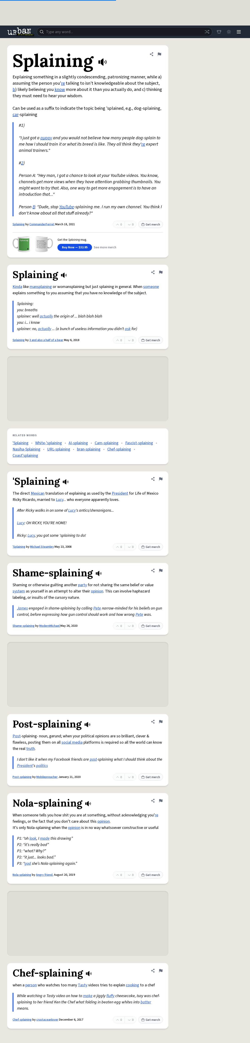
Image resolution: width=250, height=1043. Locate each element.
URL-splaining (58, 449)
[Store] (219, 32)
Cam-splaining (106, 443)
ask (128, 329)
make (87, 996)
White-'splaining (48, 443)
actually (46, 316)
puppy (46, 138)
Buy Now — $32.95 (75, 247)
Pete (97, 608)
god (27, 863)
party (82, 585)
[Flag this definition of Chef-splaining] (160, 970)
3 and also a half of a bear (46, 340)
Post (17, 736)
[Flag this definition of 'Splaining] (160, 479)
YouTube (66, 207)
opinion (97, 591)
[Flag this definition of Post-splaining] (160, 721)
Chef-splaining (119, 449)
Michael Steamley (42, 547)
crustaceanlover (47, 1019)
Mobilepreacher (47, 777)
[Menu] (239, 32)
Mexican (37, 493)
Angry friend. (44, 875)
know (60, 89)
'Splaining (21, 443)
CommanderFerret (42, 224)
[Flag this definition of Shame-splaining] (160, 570)
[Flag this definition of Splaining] (159, 54)
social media (72, 742)
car (15, 115)
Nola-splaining (22, 875)
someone (151, 287)
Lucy (59, 499)
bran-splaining (89, 449)
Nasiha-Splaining (26, 449)
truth (30, 748)
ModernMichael (49, 626)
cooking (132, 985)
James (22, 608)
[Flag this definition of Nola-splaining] (160, 800)
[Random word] (207, 31)
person (31, 985)
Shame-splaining (24, 626)
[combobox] (124, 31)
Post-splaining (22, 777)
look (32, 838)
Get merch (150, 224)
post (93, 759)
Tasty (82, 985)
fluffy (110, 996)
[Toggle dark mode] (229, 32)
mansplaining (41, 287)
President (120, 493)
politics (42, 765)
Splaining (19, 224)
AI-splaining (78, 443)
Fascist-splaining (139, 443)
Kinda (17, 287)
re (63, 83)
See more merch (105, 247)
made (45, 838)
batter (145, 1002)
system (19, 591)
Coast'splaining (25, 455)
